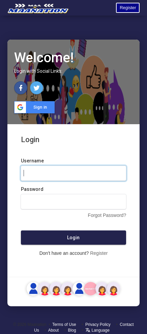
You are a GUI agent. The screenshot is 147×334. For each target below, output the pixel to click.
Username (32, 160)
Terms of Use (64, 324)
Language (97, 330)
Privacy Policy (98, 324)
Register (128, 7)
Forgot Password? (107, 215)
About (53, 330)
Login (73, 237)
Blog (72, 330)
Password (32, 189)
